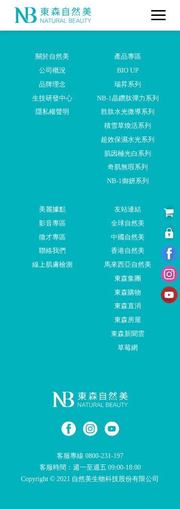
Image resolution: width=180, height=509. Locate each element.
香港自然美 (127, 250)
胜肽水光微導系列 (128, 111)
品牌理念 (52, 84)
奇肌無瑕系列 (128, 167)
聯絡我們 (52, 250)
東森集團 (127, 278)
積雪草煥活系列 (127, 125)
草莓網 (128, 347)
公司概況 (52, 70)
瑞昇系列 (127, 84)
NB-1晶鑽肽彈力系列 (128, 97)
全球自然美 (127, 223)
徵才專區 (52, 236)
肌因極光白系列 (127, 153)
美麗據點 (52, 209)
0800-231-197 (104, 455)
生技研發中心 (52, 97)
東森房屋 (127, 319)
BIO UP (128, 70)
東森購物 (127, 292)
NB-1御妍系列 (128, 181)
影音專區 (52, 223)
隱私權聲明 (52, 111)
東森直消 (127, 306)
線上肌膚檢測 (52, 264)
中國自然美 (127, 236)
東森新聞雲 (127, 333)
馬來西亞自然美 (127, 264)
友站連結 (127, 209)
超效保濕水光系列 (128, 139)
